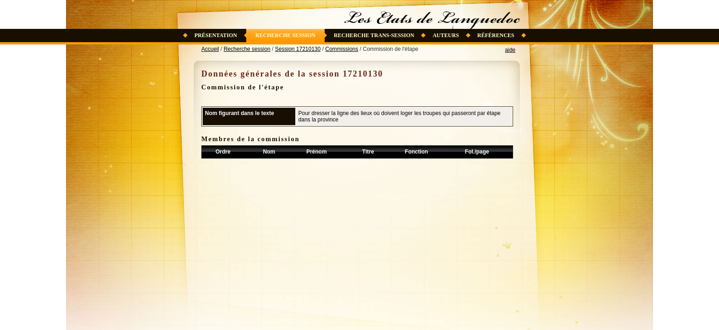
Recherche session (285, 35)
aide (510, 50)
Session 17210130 (298, 49)
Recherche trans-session (374, 35)
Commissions (341, 49)
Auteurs (445, 35)
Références (495, 35)
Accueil (210, 49)
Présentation (215, 35)
